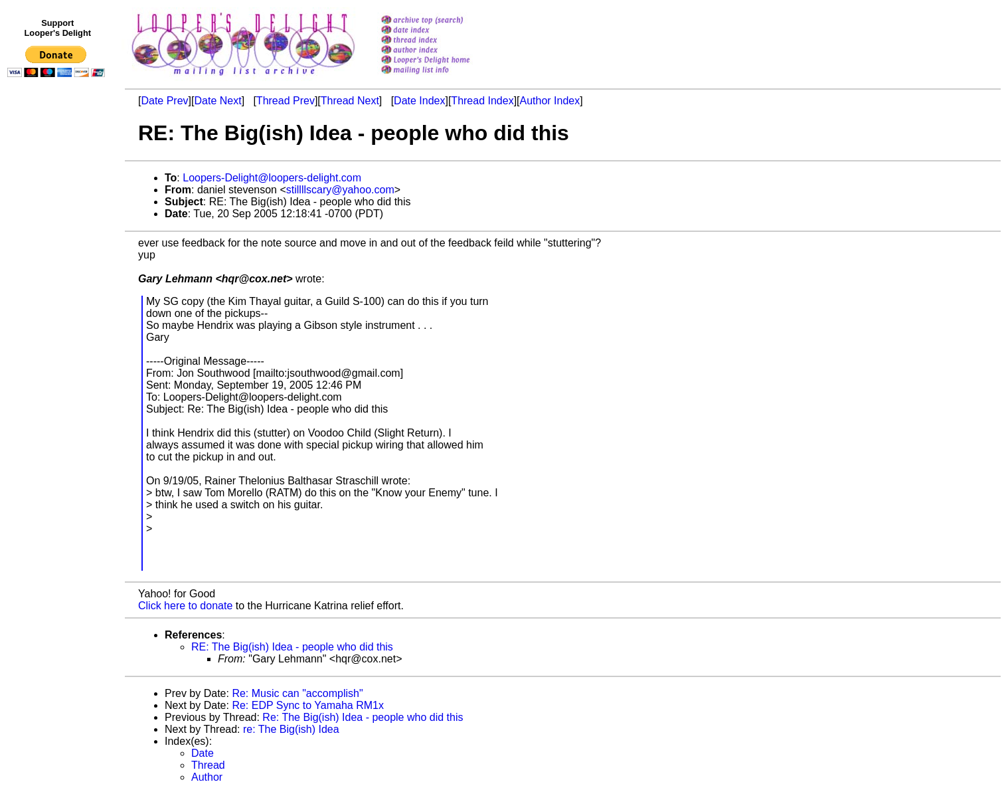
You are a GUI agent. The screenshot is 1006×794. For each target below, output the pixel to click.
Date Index (419, 100)
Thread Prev (285, 100)
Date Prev (164, 100)
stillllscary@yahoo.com (340, 189)
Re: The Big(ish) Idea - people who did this (362, 717)
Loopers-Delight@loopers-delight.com (272, 177)
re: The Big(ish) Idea (291, 729)
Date (202, 753)
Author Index (550, 100)
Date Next (217, 100)
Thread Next (350, 100)
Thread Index (482, 100)
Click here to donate (185, 605)
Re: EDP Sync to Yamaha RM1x (308, 705)
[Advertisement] (58, 356)
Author (206, 777)
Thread (208, 765)
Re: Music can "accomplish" (297, 693)
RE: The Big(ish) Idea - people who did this (292, 646)
